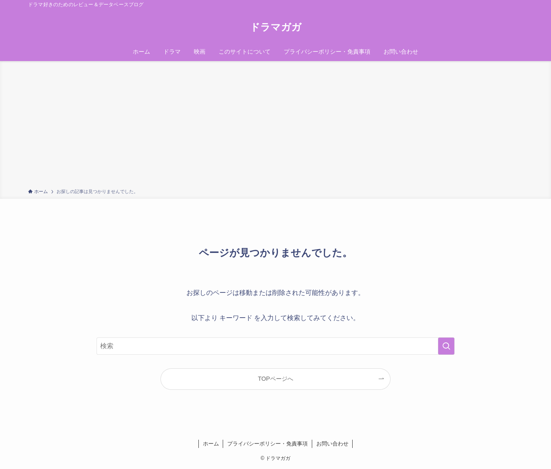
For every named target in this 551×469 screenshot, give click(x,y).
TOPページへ (275, 378)
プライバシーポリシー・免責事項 (267, 444)
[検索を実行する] (446, 346)
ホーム (211, 444)
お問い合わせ (332, 444)
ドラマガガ (275, 27)
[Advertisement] (275, 126)
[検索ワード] (275, 346)
